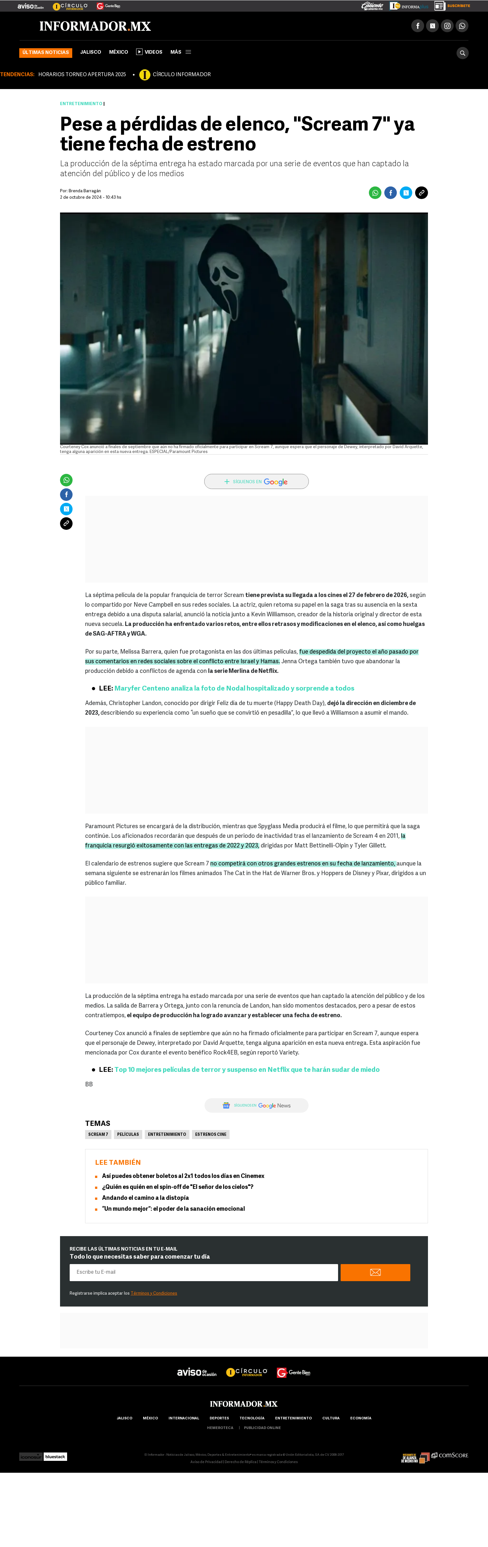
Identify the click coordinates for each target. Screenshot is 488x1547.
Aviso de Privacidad (206, 1462)
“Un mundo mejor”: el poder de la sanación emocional (173, 1210)
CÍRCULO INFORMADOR (182, 75)
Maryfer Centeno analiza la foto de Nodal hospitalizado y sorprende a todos (234, 689)
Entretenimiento (81, 104)
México (118, 52)
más (180, 52)
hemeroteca (220, 1428)
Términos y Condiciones (154, 1294)
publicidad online (262, 1428)
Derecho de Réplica (241, 1462)
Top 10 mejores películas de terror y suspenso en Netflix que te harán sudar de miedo (247, 1070)
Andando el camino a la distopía (145, 1199)
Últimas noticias (45, 53)
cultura (331, 1419)
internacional (184, 1419)
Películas (128, 1135)
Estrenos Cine (210, 1135)
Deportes (219, 1419)
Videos (149, 52)
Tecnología (252, 1419)
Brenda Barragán (85, 191)
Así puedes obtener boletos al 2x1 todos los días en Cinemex (183, 1177)
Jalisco (90, 52)
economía (360, 1419)
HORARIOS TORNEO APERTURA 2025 (82, 75)
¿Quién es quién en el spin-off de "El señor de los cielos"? (177, 1188)
